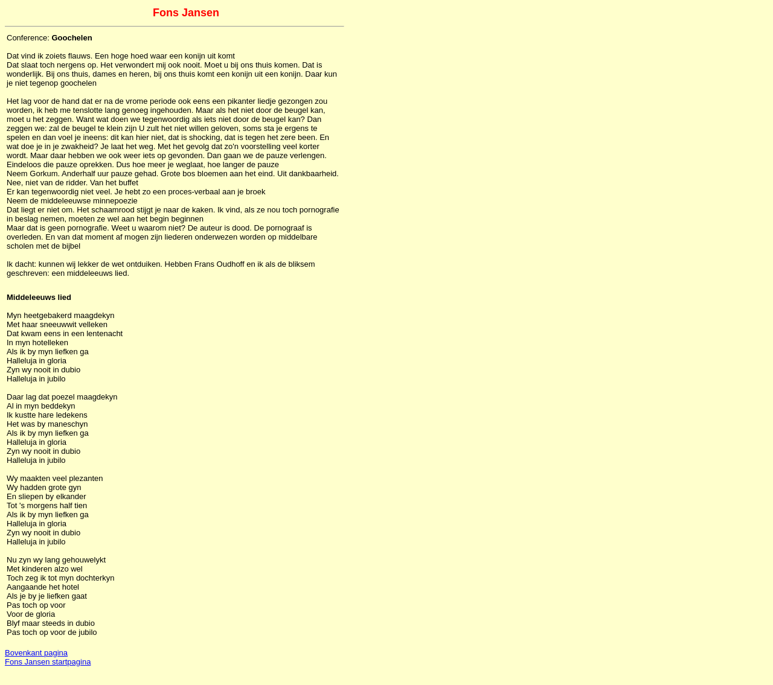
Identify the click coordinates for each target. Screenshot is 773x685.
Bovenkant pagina (36, 652)
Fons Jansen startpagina (48, 661)
